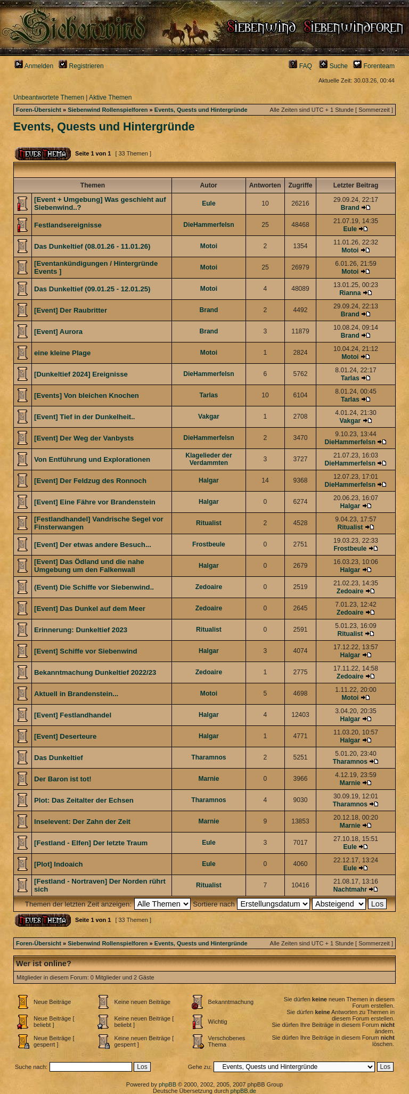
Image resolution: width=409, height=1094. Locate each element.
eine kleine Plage (62, 353)
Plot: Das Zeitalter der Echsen (84, 800)
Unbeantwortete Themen (48, 97)
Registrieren (81, 66)
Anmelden (33, 66)
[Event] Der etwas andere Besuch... (92, 545)
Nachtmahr (350, 889)
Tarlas (350, 378)
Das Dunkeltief (58, 758)
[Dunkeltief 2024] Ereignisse (81, 374)
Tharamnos (208, 757)
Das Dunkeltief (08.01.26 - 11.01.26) (92, 246)
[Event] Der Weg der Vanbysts (84, 438)
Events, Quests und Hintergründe (201, 110)
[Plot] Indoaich (58, 864)
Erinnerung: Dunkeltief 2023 (80, 630)
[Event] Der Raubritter (70, 310)
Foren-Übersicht (38, 110)
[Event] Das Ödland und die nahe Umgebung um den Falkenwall (89, 566)
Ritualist (209, 523)
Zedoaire (208, 587)
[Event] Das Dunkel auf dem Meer (89, 609)
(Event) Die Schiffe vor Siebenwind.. (94, 587)
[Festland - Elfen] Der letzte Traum (91, 843)
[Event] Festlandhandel (72, 715)
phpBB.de (243, 1091)
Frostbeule (208, 544)
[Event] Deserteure (65, 736)
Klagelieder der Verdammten (208, 459)
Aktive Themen (110, 97)
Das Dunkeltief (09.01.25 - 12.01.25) (92, 289)
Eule (209, 203)
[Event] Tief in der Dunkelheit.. (84, 417)
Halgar (209, 480)
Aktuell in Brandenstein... (76, 694)
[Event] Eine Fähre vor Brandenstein (95, 502)
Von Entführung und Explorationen (92, 459)
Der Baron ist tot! (63, 779)
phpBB (167, 1084)
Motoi (208, 246)
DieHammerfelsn (208, 224)
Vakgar (208, 416)
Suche (333, 66)
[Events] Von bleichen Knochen (86, 395)
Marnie (208, 778)
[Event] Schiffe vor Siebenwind (85, 651)
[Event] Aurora (58, 332)
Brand (350, 207)
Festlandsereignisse (68, 225)
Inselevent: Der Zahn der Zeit (82, 822)
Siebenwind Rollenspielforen (108, 110)
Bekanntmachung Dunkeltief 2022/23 (95, 672)
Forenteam (374, 66)
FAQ (300, 66)
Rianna (350, 293)
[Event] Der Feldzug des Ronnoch (90, 481)
